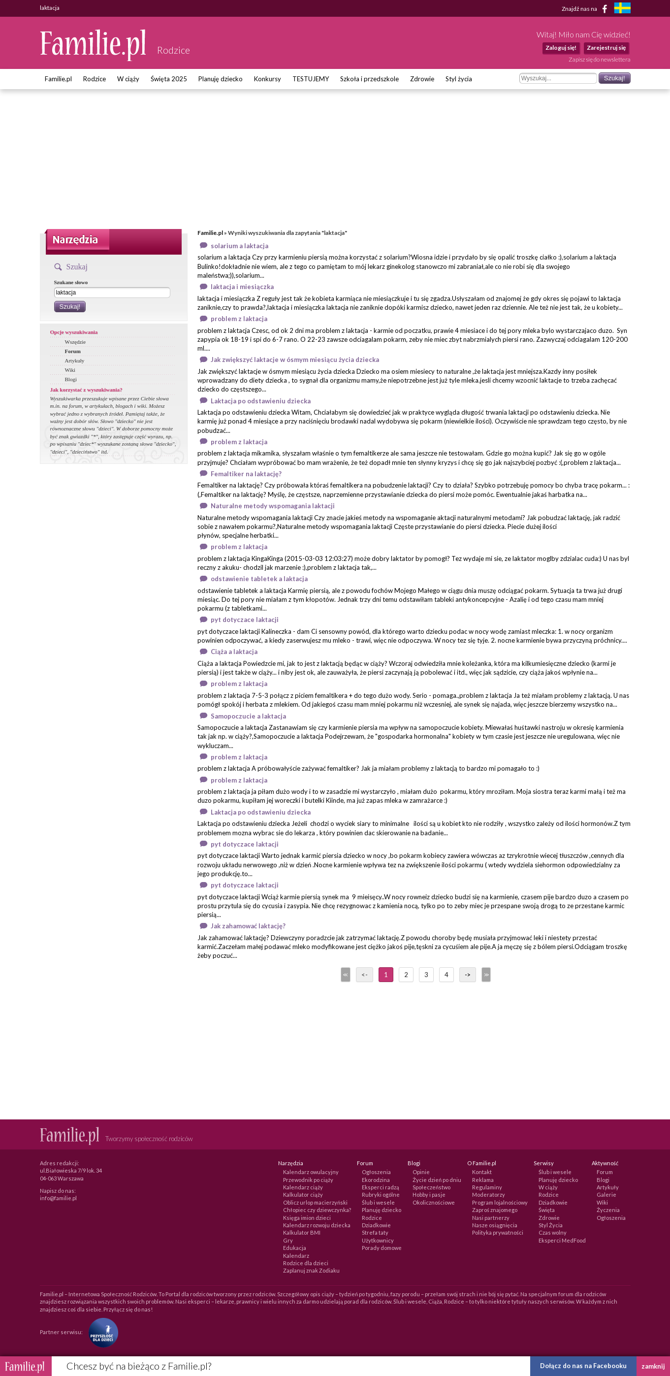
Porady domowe (382, 1248)
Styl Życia (551, 1225)
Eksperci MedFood (562, 1240)
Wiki (70, 370)
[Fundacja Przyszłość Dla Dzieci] (101, 1332)
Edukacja (294, 1248)
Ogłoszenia (376, 1172)
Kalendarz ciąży (303, 1187)
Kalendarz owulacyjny (311, 1172)
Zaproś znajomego (494, 1210)
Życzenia (608, 1210)
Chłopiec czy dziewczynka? (317, 1210)
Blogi (71, 379)
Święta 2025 (169, 79)
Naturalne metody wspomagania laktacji (273, 506)
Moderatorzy (488, 1194)
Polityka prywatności (497, 1232)
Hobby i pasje (429, 1194)
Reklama (483, 1180)
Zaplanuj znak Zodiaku (311, 1270)
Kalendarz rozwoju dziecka (317, 1225)
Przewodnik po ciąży (308, 1180)
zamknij (653, 1366)
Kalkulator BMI (301, 1232)
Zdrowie (422, 79)
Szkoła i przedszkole (369, 79)
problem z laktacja (239, 319)
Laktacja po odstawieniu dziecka (261, 401)
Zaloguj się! (560, 47)
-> (468, 975)
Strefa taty (375, 1232)
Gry (288, 1240)
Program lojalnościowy (500, 1202)
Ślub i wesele (378, 1202)
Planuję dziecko (220, 79)
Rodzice (94, 79)
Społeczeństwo (431, 1187)
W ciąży (128, 79)
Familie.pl (58, 79)
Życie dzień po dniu (437, 1180)
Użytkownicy (378, 1240)
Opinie (421, 1172)
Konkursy (267, 79)
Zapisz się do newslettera (600, 59)
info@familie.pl (58, 1198)
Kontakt (482, 1172)
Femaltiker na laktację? (246, 474)
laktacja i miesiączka (242, 287)
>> (485, 975)
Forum (73, 351)
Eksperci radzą (380, 1187)
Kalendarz (296, 1255)
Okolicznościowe (434, 1202)
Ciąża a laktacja (234, 651)
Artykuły (75, 360)
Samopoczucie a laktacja (248, 716)
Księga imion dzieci (307, 1217)
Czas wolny (553, 1232)
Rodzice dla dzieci (305, 1263)
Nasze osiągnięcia (494, 1225)
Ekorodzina (376, 1180)
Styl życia (459, 79)
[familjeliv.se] (622, 9)
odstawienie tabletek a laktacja (259, 579)
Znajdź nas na (586, 8)
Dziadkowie (376, 1225)
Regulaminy (487, 1187)
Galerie (606, 1194)
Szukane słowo (71, 282)
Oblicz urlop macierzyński (315, 1202)
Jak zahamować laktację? (248, 926)
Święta (547, 1210)
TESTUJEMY (310, 79)
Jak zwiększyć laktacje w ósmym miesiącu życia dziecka (295, 359)
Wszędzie (75, 342)
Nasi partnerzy (491, 1217)
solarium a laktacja (239, 246)
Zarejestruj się (606, 47)
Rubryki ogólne (381, 1194)
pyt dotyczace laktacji (245, 619)
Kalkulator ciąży (303, 1194)
